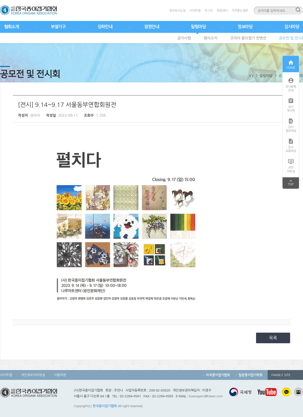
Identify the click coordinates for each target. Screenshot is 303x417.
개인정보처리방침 (33, 375)
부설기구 (58, 26)
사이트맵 (195, 10)
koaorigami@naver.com (206, 396)
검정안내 (151, 26)
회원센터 (222, 10)
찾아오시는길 (177, 10)
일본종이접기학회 (251, 375)
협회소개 (11, 26)
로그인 (209, 10)
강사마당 (291, 26)
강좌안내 (104, 26)
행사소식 (210, 38)
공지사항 (184, 38)
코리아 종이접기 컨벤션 (248, 38)
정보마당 (245, 26)
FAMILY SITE (280, 376)
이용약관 (60, 375)
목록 (273, 338)
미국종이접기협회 (218, 375)
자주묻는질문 (240, 10)
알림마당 (198, 26)
